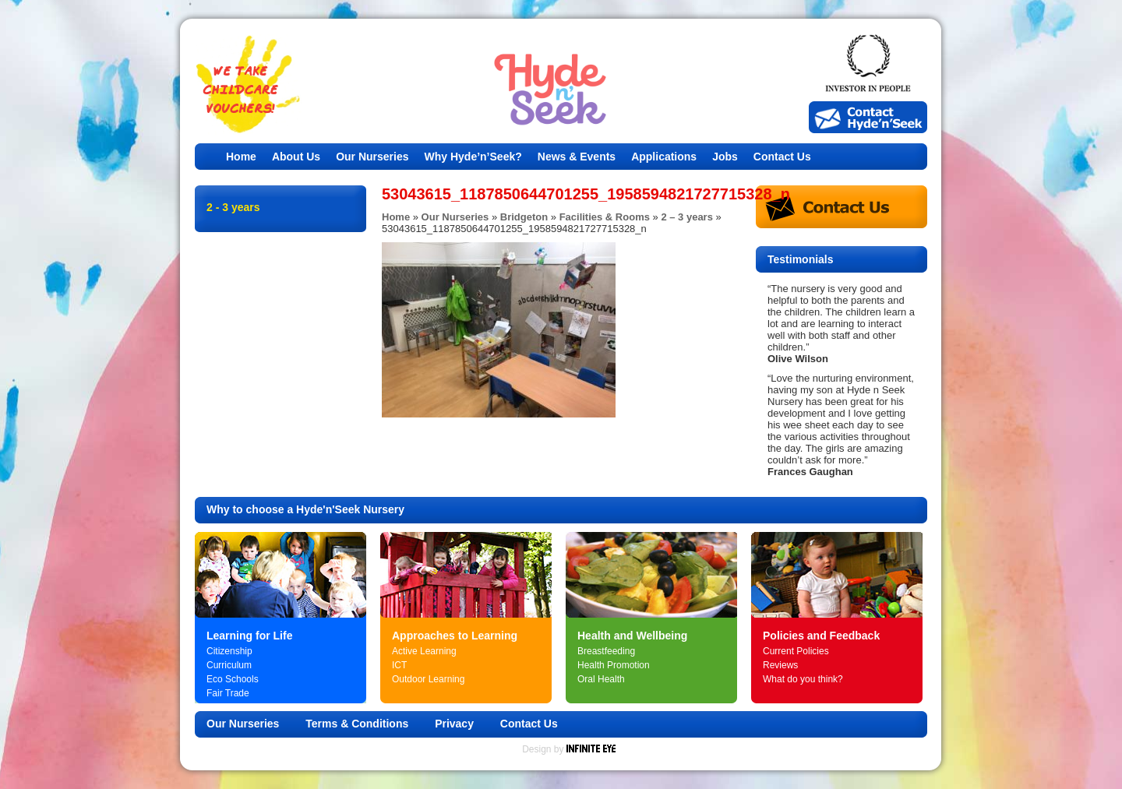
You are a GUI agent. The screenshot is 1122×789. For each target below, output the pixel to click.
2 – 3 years (687, 217)
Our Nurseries (372, 156)
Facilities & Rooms (604, 217)
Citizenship (229, 651)
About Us (296, 156)
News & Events (577, 156)
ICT (399, 665)
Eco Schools (232, 679)
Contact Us (782, 156)
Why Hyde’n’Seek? (473, 156)
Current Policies (796, 651)
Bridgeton (524, 217)
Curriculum (229, 665)
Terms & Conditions (356, 723)
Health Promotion (613, 665)
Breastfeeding (606, 651)
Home (241, 156)
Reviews (780, 665)
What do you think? (803, 679)
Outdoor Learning (428, 679)
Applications (664, 156)
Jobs (725, 156)
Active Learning (424, 651)
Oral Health (601, 679)
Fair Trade (227, 693)
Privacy (454, 723)
